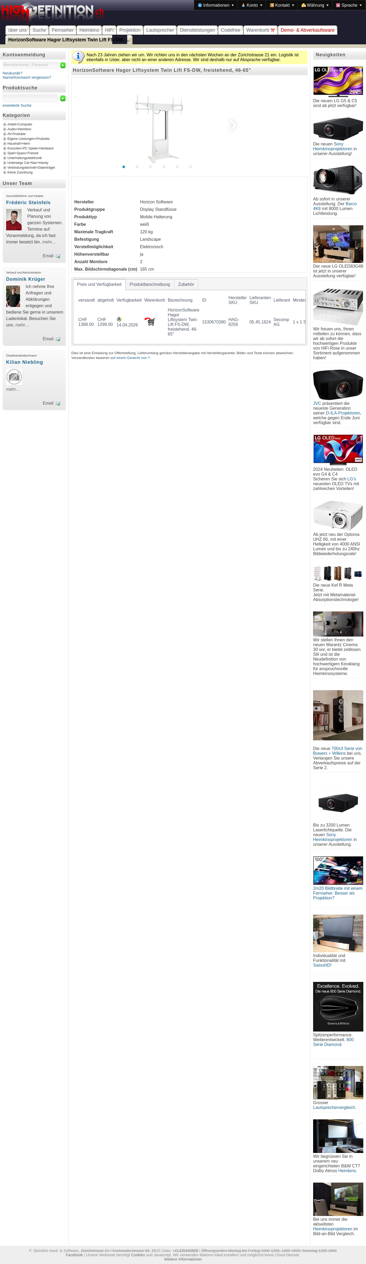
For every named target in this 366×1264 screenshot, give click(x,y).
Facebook (74, 1255)
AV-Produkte (16, 134)
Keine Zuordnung (20, 173)
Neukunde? (12, 73)
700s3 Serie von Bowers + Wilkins (337, 751)
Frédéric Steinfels (28, 202)
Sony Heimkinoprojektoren (332, 146)
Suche (39, 30)
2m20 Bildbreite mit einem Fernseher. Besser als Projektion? (338, 893)
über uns (17, 30)
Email (48, 256)
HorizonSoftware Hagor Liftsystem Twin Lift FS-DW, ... (69, 39)
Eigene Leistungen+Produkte (28, 139)
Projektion (130, 30)
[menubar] (280, 5)
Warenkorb (260, 30)
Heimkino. (347, 1170)
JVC (317, 403)
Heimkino (89, 30)
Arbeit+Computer (19, 125)
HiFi (109, 30)
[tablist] (189, 311)
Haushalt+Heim (18, 144)
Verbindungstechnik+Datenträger (31, 168)
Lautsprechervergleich (334, 1107)
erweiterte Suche (17, 105)
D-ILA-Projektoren (343, 413)
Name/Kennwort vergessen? (27, 77)
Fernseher (62, 30)
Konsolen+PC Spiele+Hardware (30, 149)
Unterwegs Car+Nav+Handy (27, 163)
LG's (351, 479)
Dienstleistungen (197, 30)
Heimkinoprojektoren (332, 1229)
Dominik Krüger (25, 279)
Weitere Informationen (183, 1259)
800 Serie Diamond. (333, 1042)
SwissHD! (322, 965)
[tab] (99, 284)
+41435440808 (185, 1251)
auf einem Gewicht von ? (130, 358)
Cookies (138, 1255)
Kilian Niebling (24, 362)
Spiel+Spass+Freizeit (22, 153)
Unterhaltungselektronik (24, 158)
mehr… (49, 242)
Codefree (230, 30)
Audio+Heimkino (19, 129)
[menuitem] (215, 5)
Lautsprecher (160, 30)
